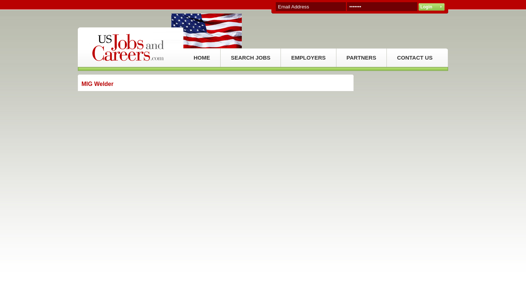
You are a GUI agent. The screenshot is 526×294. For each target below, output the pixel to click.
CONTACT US (414, 57)
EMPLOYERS (308, 57)
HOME (202, 57)
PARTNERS (361, 57)
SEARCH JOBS (250, 57)
